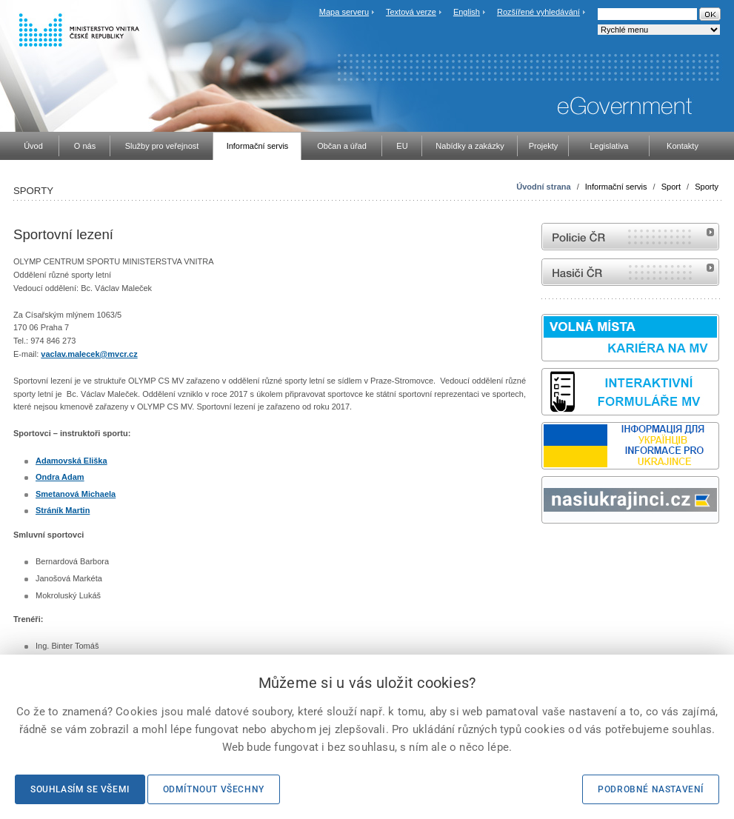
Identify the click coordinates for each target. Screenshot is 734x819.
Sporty (706, 186)
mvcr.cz (122, 354)
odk (549, 551)
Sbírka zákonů (543, 551)
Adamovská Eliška (71, 460)
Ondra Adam (60, 476)
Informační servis (616, 186)
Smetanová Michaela (76, 493)
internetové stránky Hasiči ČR (630, 272)
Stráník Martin (63, 510)
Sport (671, 186)
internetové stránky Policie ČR (630, 236)
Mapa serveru (344, 11)
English (466, 11)
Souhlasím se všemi (80, 789)
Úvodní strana (543, 186)
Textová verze (411, 11)
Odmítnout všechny (213, 789)
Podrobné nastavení (651, 789)
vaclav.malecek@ (74, 354)
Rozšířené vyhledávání (538, 11)
